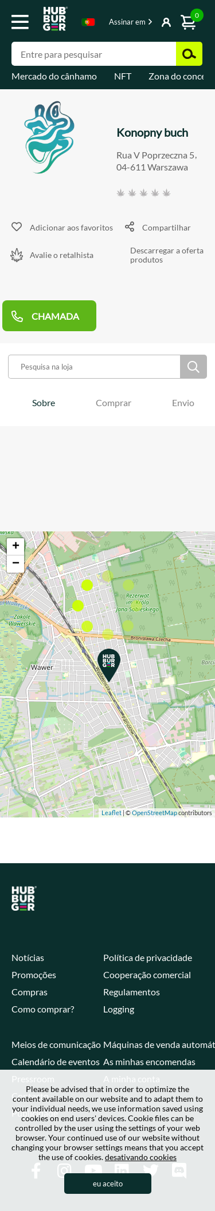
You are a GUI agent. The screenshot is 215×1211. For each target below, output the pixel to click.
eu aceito (108, 1183)
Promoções (33, 974)
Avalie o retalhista (61, 255)
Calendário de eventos (55, 1061)
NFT (122, 75)
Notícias (27, 957)
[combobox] (88, 24)
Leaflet (111, 812)
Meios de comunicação (56, 1044)
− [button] (15, 564)
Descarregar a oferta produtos (167, 255)
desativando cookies (141, 1157)
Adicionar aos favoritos (71, 227)
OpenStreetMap (154, 812)
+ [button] (15, 546)
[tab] (43, 402)
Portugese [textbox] (88, 22)
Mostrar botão (150, 23)
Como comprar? (42, 1008)
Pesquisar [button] (189, 54)
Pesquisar (193, 367)
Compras (29, 991)
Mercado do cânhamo (54, 75)
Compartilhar (166, 227)
